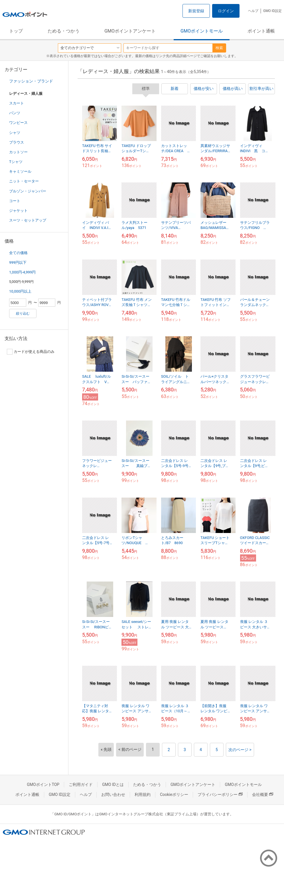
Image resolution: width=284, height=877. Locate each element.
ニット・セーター (24, 181)
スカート (16, 103)
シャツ (14, 132)
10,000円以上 (20, 291)
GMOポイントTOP (43, 784)
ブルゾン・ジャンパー (27, 191)
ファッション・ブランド (31, 81)
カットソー (18, 152)
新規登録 (196, 11)
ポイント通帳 (261, 31)
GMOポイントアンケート (130, 31)
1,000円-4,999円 (22, 272)
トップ (16, 31)
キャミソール (20, 171)
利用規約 (143, 794)
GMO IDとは (113, 784)
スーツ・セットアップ (27, 220)
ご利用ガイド (81, 784)
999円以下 (18, 262)
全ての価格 (18, 253)
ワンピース (18, 122)
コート (14, 201)
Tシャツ (16, 162)
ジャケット (18, 210)
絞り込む (23, 313)
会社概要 (262, 794)
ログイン (226, 11)
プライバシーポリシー (220, 794)
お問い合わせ (113, 794)
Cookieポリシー (174, 794)
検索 (219, 48)
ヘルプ (253, 11)
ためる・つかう (64, 31)
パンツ (14, 113)
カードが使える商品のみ (30, 352)
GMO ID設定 (272, 11)
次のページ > (239, 749)
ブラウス (16, 142)
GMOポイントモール (201, 31)
